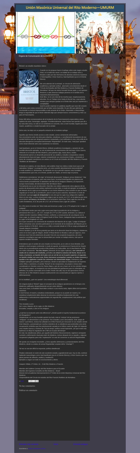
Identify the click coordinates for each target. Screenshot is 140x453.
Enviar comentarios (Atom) (36, 448)
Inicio (55, 444)
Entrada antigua (80, 444)
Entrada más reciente (28, 444)
